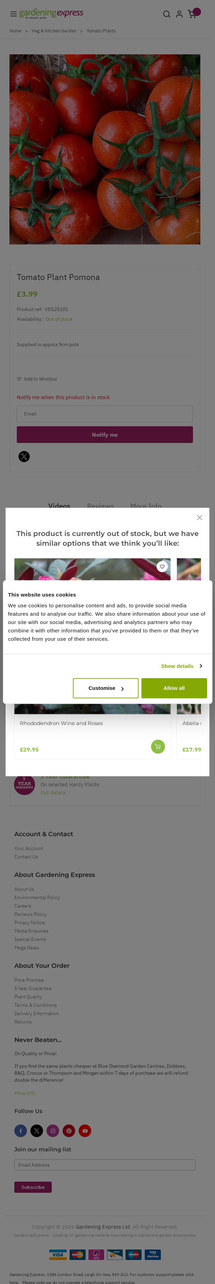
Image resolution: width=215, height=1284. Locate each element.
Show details (177, 666)
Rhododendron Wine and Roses (61, 723)
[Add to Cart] (158, 747)
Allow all (174, 688)
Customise (106, 688)
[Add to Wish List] (162, 566)
